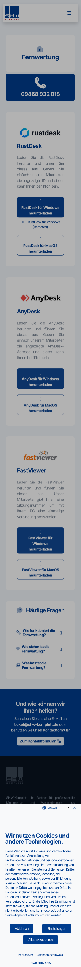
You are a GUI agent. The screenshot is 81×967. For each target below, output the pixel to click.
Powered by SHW (40, 962)
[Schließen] (74, 807)
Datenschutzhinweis (50, 955)
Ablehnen (22, 929)
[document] (40, 878)
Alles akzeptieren (40, 940)
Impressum (25, 955)
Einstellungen (56, 929)
